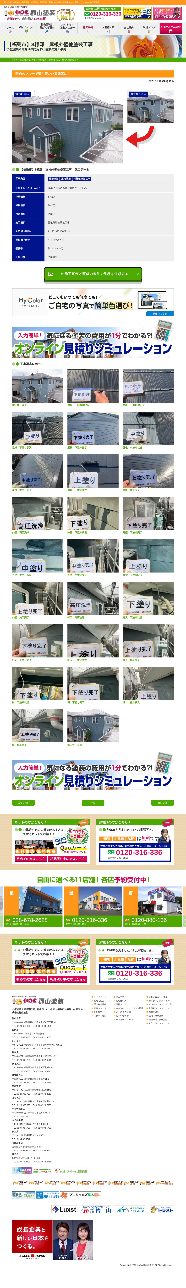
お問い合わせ (122, 1015)
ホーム (10, 29)
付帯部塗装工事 (81, 178)
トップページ (100, 997)
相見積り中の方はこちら (68, 859)
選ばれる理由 (100, 1004)
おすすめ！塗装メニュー (67, 28)
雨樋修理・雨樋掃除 (158, 1019)
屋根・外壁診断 (156, 1015)
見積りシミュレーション (160, 1008)
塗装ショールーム (102, 1008)
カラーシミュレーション (160, 1023)
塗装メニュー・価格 (158, 997)
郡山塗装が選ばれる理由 (47, 28)
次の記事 (23, 802)
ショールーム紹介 (171, 29)
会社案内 (129, 29)
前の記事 (162, 802)
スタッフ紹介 (100, 1015)
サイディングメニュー (159, 1000)
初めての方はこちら (30, 859)
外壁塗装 (54, 178)
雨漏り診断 (154, 1012)
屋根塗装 (66, 178)
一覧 (93, 802)
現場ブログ (149, 29)
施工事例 (88, 29)
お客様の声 (108, 29)
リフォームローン (124, 1019)
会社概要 (98, 1012)
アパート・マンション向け (161, 1004)
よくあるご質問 (123, 1012)
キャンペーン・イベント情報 (129, 1008)
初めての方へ (26, 29)
